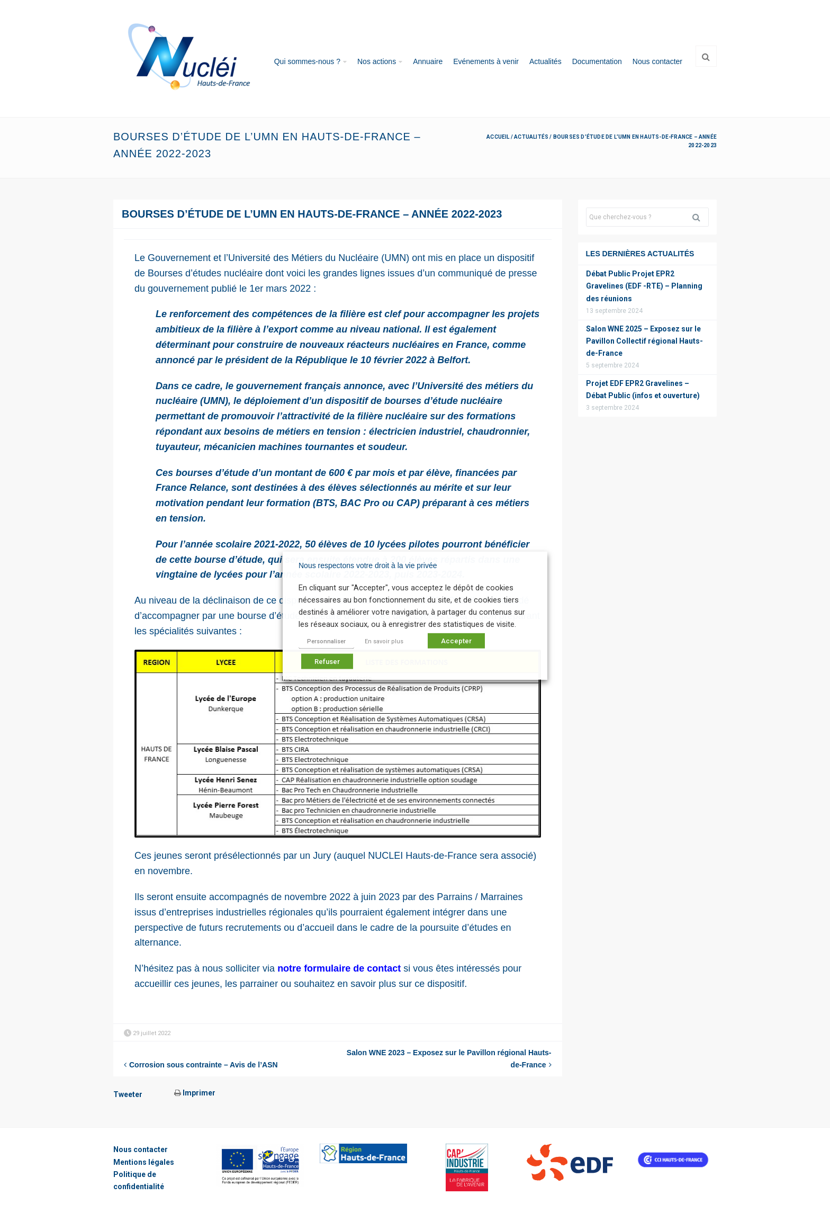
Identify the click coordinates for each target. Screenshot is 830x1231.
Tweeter (127, 1094)
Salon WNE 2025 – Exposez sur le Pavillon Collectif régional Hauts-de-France (644, 341)
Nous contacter (657, 61)
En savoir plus (384, 641)
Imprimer (194, 1093)
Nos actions (376, 61)
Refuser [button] (327, 662)
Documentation (597, 61)
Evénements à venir (486, 61)
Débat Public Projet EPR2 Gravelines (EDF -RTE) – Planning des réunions (644, 285)
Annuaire (428, 61)
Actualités (545, 61)
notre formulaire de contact (339, 968)
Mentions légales (143, 1162)
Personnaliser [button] (326, 641)
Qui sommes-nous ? (307, 61)
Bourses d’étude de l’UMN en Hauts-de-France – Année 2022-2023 (312, 214)
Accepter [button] (456, 641)
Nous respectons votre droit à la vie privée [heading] (368, 565)
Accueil (497, 137)
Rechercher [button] (700, 217)
